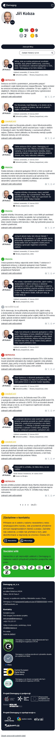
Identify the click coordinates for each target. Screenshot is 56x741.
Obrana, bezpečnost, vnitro (39, 75)
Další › (34, 505)
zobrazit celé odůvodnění (11, 97)
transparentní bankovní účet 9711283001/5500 (31, 602)
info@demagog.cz (10, 628)
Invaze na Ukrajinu (21, 476)
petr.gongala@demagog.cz (12, 619)
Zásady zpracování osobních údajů (13, 736)
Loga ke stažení (9, 634)
